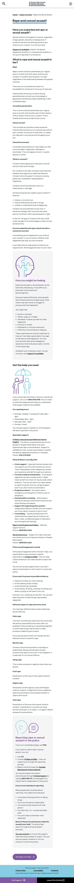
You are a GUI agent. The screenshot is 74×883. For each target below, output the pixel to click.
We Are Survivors (20, 535)
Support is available (21, 49)
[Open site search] (3, 3)
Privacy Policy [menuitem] (21, 870)
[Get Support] (25, 857)
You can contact (22, 834)
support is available (35, 354)
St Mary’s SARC (31, 557)
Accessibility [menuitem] (38, 870)
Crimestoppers (40, 776)
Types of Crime (25, 15)
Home (15, 15)
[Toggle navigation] (70, 4)
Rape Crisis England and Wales (25, 525)
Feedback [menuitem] (54, 870)
